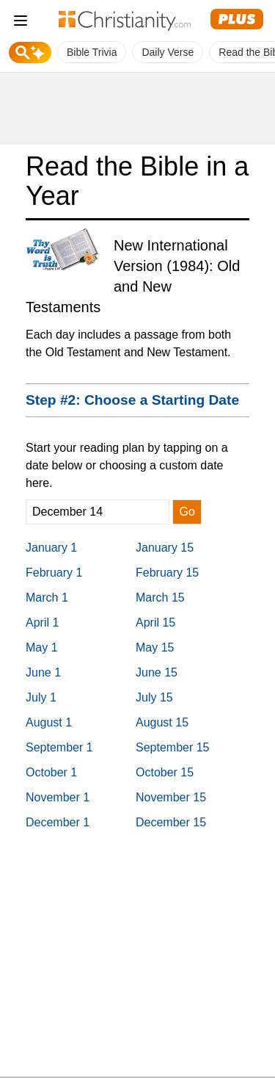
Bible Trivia (92, 52)
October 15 (165, 772)
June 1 (43, 672)
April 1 (42, 622)
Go (186, 511)
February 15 (167, 572)
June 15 (156, 672)
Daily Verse (168, 52)
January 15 (165, 547)
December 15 (171, 822)
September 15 (173, 747)
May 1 (42, 647)
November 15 (171, 797)
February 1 (54, 572)
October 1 (51, 772)
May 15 (155, 647)
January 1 (51, 547)
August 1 (49, 722)
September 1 (59, 747)
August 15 (162, 722)
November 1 (57, 797)
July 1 (41, 697)
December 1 (57, 822)
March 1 (47, 597)
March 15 (160, 597)
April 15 (155, 622)
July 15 (154, 697)
